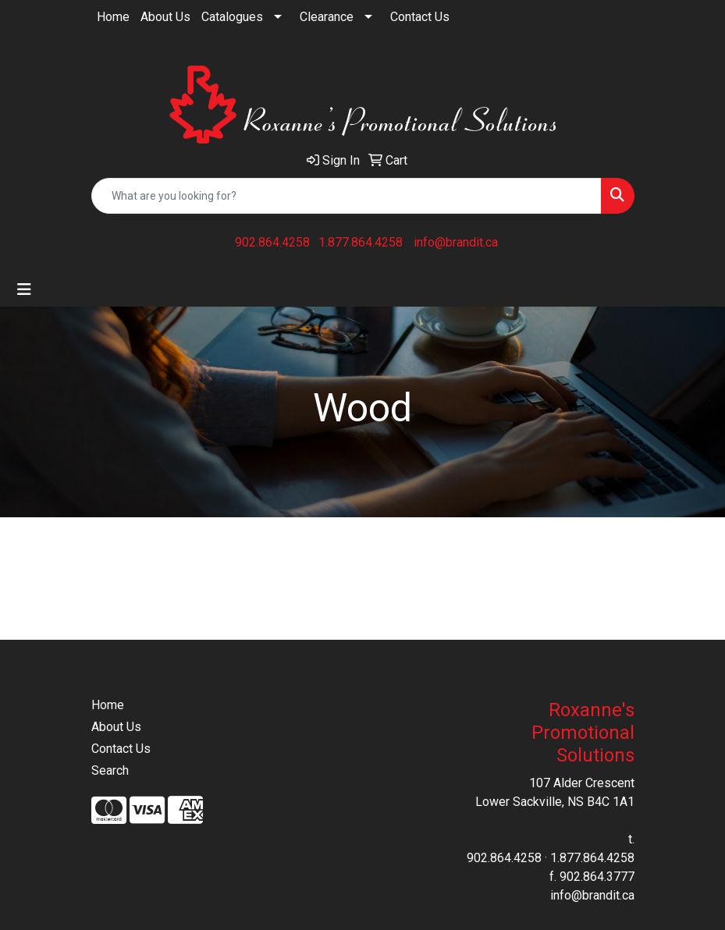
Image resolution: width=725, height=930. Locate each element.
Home (113, 16)
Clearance (327, 16)
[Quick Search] (346, 196)
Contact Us (420, 16)
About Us (165, 16)
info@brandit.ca (456, 242)
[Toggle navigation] (24, 289)
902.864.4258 (272, 242)
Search (110, 770)
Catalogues (232, 16)
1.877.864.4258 (360, 242)
